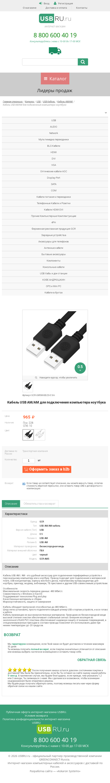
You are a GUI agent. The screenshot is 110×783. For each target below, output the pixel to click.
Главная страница (13, 101)
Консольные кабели (53, 267)
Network (53, 133)
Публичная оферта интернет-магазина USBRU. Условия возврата (36, 713)
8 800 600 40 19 (55, 35)
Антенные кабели (53, 247)
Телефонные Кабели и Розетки (53, 203)
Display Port (53, 177)
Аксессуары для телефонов (53, 241)
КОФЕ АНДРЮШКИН (53, 279)
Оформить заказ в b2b (49, 469)
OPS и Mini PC (53, 286)
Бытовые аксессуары (54, 254)
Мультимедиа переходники (54, 139)
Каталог (58, 78)
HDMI (54, 152)
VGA (53, 165)
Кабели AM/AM (65, 101)
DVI (53, 158)
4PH (53, 222)
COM (53, 190)
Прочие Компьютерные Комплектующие (53, 216)
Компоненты (54, 260)
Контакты (81, 7)
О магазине (29, 7)
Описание (11, 503)
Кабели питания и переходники (54, 196)
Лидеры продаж (54, 90)
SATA (53, 184)
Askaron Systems (68, 771)
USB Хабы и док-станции (53, 273)
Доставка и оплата (56, 7)
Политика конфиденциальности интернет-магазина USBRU (36, 720)
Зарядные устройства (53, 235)
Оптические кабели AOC (53, 171)
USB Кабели (49, 101)
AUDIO (53, 126)
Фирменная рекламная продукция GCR (54, 228)
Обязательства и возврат (39, 503)
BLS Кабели (53, 145)
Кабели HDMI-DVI (53, 209)
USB (39, 101)
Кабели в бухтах (54, 292)
